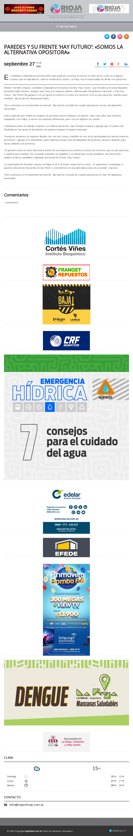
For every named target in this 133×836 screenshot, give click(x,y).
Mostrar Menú (66, 26)
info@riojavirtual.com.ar (27, 804)
